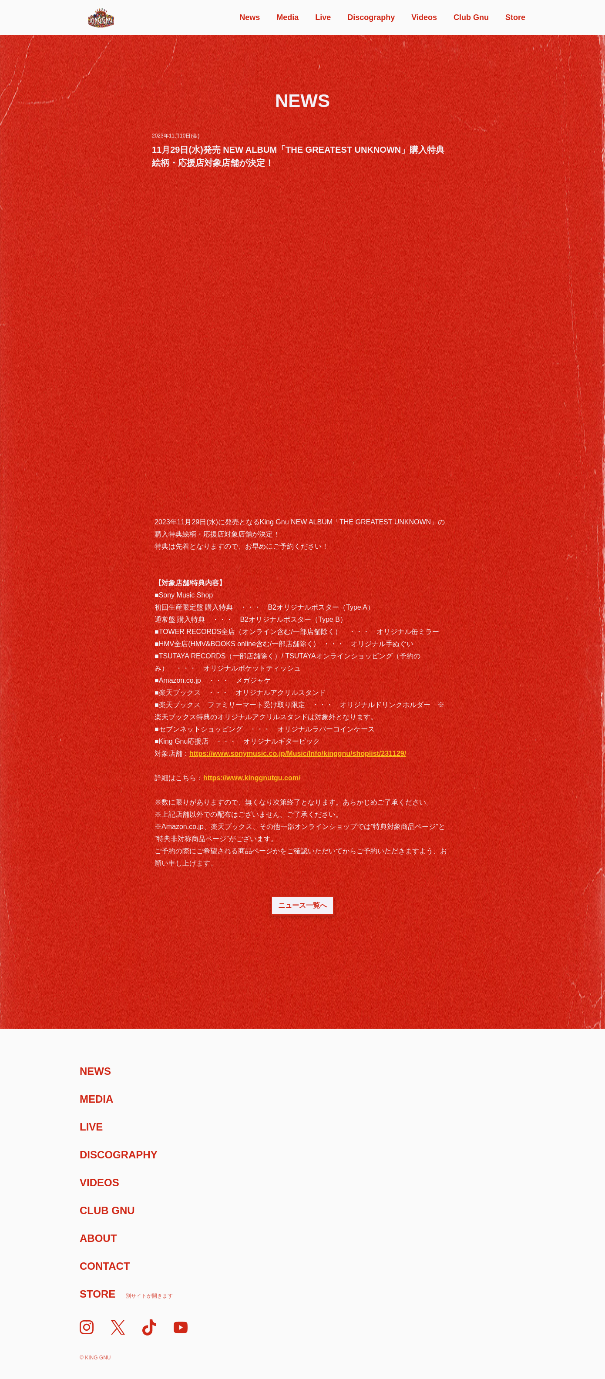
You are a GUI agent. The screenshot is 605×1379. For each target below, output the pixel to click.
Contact (105, 1266)
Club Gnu (471, 17)
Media (287, 17)
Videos (424, 17)
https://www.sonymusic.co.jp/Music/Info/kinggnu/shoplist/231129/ (297, 753)
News (249, 17)
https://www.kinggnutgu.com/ (251, 778)
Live (323, 17)
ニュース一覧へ (302, 905)
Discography (371, 17)
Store (515, 17)
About (98, 1238)
